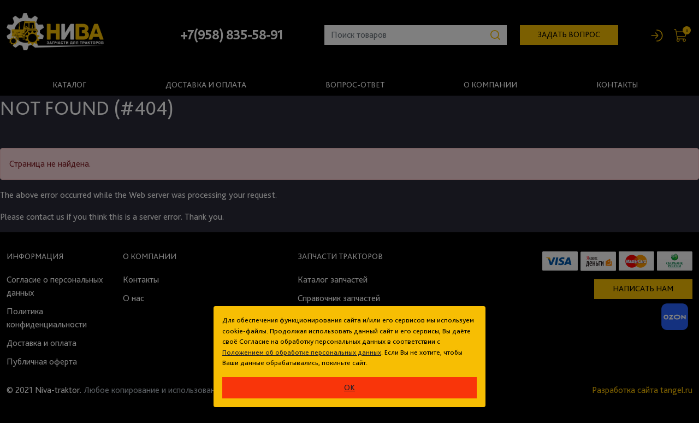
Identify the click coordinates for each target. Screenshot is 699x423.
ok (349, 387)
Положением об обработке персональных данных (301, 352)
